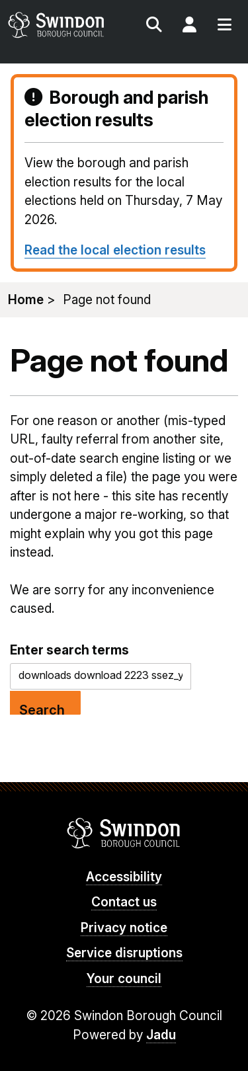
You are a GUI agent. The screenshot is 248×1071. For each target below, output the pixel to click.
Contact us (124, 902)
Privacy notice (124, 927)
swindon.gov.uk (65, 25)
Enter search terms (69, 650)
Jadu (161, 1035)
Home (26, 299)
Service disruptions (124, 953)
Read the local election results (115, 250)
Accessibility (124, 877)
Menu (224, 26)
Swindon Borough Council (124, 833)
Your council (124, 978)
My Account (189, 26)
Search (154, 26)
